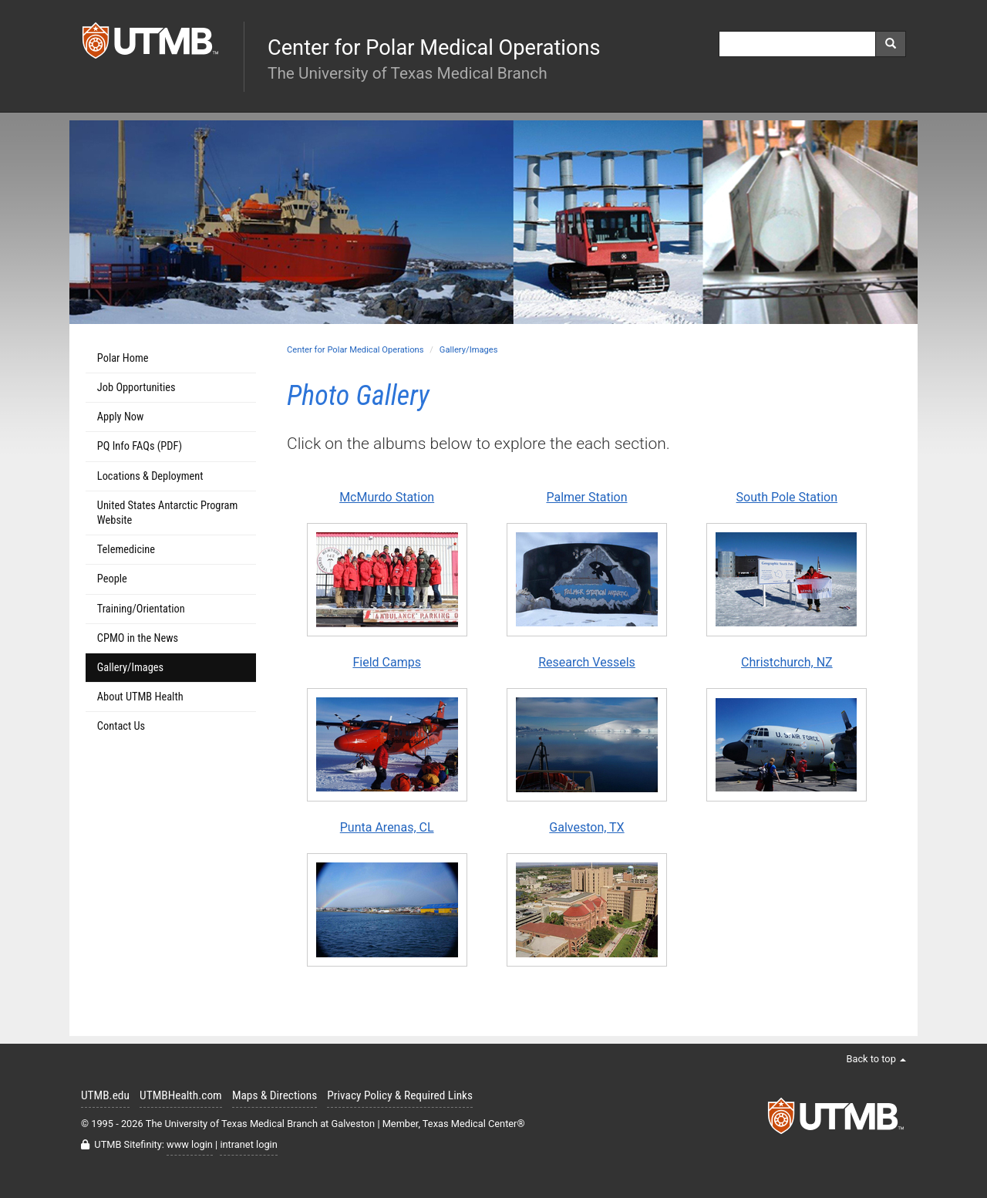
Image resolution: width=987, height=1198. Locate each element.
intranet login (248, 1144)
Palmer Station (586, 497)
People (112, 579)
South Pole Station (786, 497)
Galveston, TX (586, 827)
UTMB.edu (105, 1095)
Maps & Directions (274, 1095)
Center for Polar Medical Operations (355, 350)
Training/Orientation (141, 609)
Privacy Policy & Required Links (400, 1095)
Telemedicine (126, 549)
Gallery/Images (469, 350)
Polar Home (123, 358)
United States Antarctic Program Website (167, 513)
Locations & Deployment (150, 476)
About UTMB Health (140, 697)
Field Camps (386, 662)
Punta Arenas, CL (387, 827)
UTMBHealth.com (181, 1095)
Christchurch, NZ (787, 662)
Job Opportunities (136, 387)
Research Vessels (586, 662)
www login (190, 1144)
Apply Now (120, 417)
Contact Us (121, 726)
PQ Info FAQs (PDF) (139, 446)
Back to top (876, 1059)
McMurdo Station (386, 497)
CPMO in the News (137, 638)
